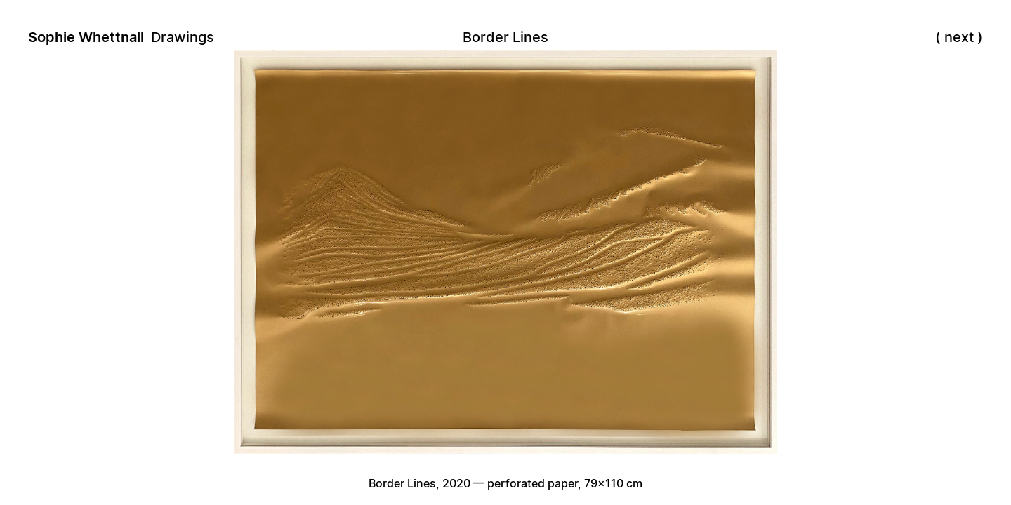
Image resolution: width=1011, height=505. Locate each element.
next (959, 37)
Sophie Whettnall (86, 37)
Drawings (182, 37)
